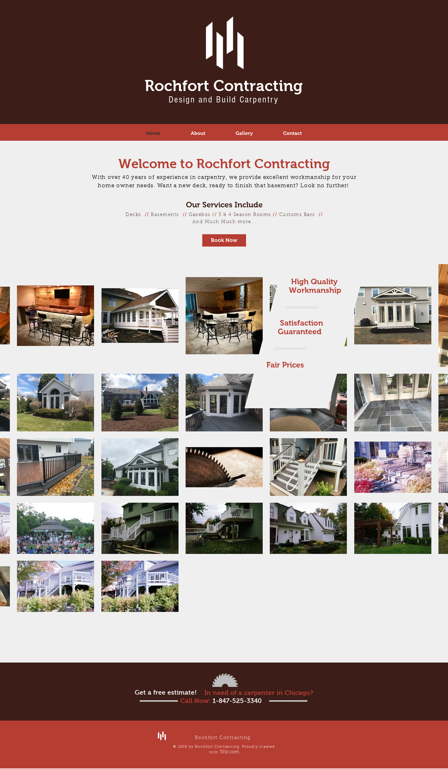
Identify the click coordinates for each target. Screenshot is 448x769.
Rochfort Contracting (224, 85)
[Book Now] (224, 240)
